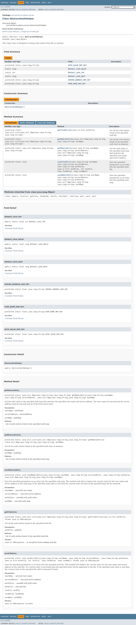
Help (49, 2)
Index (44, 2)
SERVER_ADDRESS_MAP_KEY (79, 80)
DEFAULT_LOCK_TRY (76, 73)
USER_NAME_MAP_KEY (76, 84)
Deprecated (35, 2)
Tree (27, 2)
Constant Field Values (14, 228)
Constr (24, 9)
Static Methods (27, 123)
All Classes (5, 7)
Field (18, 9)
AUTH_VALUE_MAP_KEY (77, 65)
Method (32, 9)
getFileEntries (64, 130)
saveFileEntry (64, 162)
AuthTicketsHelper (11, 32)
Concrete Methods (46, 123)
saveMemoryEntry (65, 175)
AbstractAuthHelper (14, 107)
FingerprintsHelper (30, 32)
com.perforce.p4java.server (22, 15)
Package (13, 2)
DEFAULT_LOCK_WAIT (76, 76)
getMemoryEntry (64, 148)
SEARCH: (108, 7)
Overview (4, 2)
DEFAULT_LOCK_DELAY (77, 69)
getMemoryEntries (65, 139)
